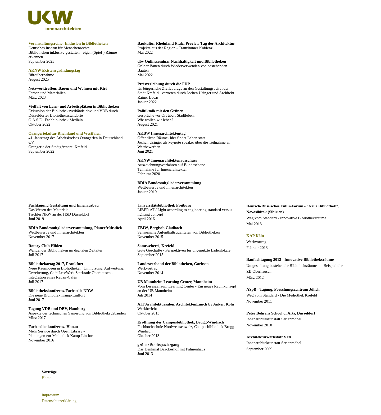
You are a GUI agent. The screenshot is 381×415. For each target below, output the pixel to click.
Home (46, 378)
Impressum (50, 395)
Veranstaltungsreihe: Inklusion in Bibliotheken (68, 43)
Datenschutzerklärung (59, 401)
